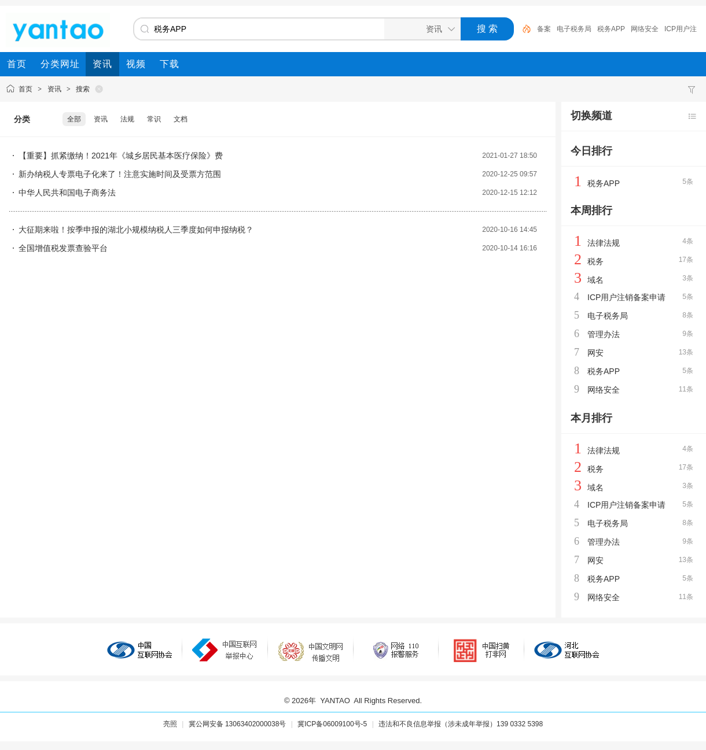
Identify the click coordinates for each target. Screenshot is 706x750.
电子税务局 (574, 29)
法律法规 (603, 242)
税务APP (611, 29)
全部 (74, 119)
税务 (595, 261)
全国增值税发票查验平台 (63, 248)
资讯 (54, 89)
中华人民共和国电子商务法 (67, 192)
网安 (595, 352)
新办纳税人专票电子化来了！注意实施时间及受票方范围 (120, 174)
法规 (127, 119)
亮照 (170, 724)
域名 (595, 280)
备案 (544, 29)
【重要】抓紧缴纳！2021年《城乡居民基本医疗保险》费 (121, 155)
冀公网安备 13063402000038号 (237, 724)
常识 (154, 119)
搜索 (83, 89)
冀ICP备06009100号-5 (332, 724)
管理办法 (603, 334)
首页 (25, 89)
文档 (180, 119)
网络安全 (645, 29)
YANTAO (335, 700)
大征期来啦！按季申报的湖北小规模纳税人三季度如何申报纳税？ (136, 229)
